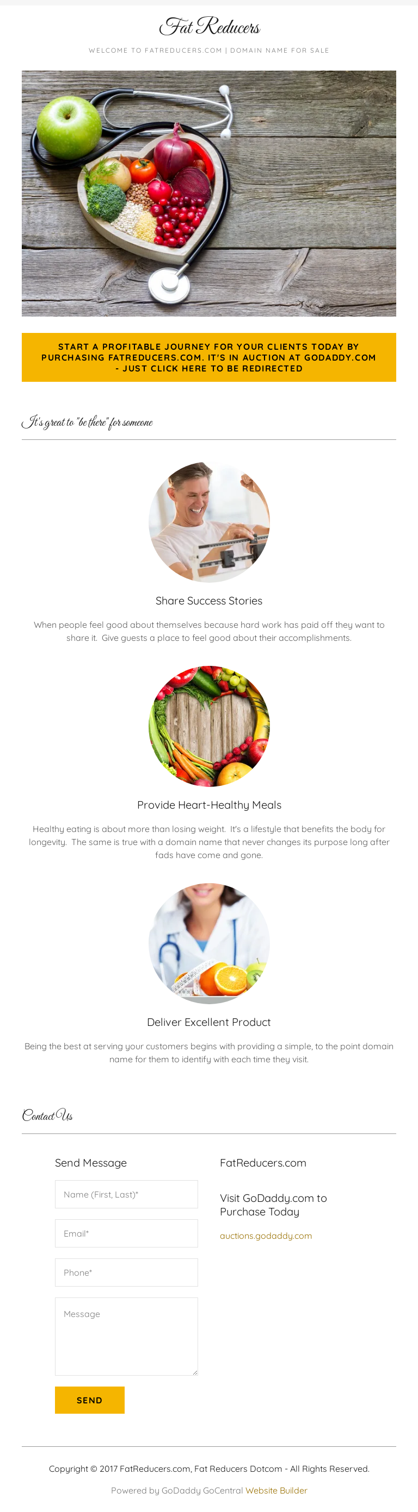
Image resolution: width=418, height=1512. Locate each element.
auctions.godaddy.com (266, 1235)
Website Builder (276, 1490)
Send (90, 1400)
